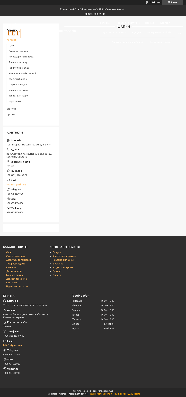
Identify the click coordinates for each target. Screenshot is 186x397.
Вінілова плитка (14, 275)
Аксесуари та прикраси (18, 260)
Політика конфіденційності (127, 42)
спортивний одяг (18, 84)
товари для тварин (19, 95)
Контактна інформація (64, 256)
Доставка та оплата (114, 32)
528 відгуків (154, 2)
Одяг (9, 252)
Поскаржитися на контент (99, 394)
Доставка (58, 263)
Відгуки (136, 32)
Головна (105, 23)
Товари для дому (18, 62)
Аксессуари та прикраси (21, 56)
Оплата (57, 275)
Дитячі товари (14, 271)
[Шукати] (179, 32)
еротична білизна (18, 79)
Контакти (165, 23)
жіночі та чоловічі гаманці (22, 73)
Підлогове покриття (17, 286)
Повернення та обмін (159, 32)
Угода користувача (160, 42)
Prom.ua (109, 391)
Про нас (149, 23)
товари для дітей (18, 90)
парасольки (15, 101)
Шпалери (11, 267)
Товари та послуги (126, 23)
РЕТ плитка (12, 282)
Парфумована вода (19, 67)
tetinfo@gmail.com (16, 184)
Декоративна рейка (16, 279)
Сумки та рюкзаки (18, 51)
